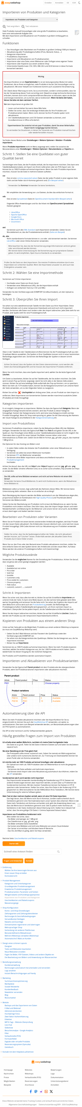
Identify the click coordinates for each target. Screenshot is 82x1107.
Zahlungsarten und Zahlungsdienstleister (21, 913)
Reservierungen (31, 1081)
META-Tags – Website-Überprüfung (19, 1022)
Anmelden (59, 3)
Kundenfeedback (11, 989)
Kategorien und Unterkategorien (18, 883)
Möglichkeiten (9, 1081)
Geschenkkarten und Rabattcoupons (29, 838)
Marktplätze (9, 984)
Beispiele (7, 1085)
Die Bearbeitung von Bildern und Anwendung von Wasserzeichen (31, 957)
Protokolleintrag (39, 604)
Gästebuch (9, 1047)
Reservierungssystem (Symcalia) (18, 1044)
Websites (28, 1070)
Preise (6, 1077)
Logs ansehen (10, 970)
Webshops (29, 1073)
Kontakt (29, 861)
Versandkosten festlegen (15, 919)
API (11, 774)
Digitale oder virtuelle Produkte (17, 1041)
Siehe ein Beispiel (57, 232)
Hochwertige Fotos (12, 1014)
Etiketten (8, 1019)
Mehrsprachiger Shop (13, 927)
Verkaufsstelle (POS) (13, 1036)
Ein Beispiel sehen (55, 180)
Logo (53, 1073)
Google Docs (16, 217)
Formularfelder (11, 1039)
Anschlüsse (29, 1085)
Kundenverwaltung (12, 965)
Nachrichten (9, 1073)
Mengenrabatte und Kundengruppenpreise (22, 895)
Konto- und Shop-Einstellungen (17, 911)
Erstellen (48, 3)
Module (6, 1002)
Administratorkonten (13, 1011)
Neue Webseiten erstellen (15, 952)
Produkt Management (11, 880)
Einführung (7, 867)
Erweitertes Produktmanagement (18, 889)
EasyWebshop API (41, 722)
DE (68, 3)
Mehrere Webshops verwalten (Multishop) (22, 936)
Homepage (8, 1070)
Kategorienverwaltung (45, 418)
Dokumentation (57, 1077)
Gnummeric (16, 222)
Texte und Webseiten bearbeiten (18, 949)
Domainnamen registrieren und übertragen (22, 924)
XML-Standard (29, 230)
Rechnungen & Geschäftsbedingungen (20, 916)
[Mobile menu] (79, 805)
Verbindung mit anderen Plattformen (20, 930)
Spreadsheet (22, 199)
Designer (8, 946)
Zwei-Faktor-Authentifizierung (16, 1016)
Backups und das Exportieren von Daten (21, 1005)
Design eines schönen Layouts (15, 943)
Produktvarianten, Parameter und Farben (21, 892)
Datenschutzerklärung (48, 1104)
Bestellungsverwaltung (12, 962)
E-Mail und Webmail (13, 1008)
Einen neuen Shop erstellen (16, 873)
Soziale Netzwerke (12, 986)
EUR (74, 3)
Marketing (7, 978)
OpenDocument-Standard (45, 199)
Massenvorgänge (11, 903)
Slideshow (9, 1028)
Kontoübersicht (11, 876)
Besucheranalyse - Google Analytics (19, 1030)
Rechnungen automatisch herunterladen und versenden (27, 968)
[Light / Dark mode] (79, 3)
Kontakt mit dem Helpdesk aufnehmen (18, 1052)
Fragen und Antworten (13, 861)
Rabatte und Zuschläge (14, 922)
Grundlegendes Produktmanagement (20, 886)
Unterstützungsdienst (59, 1081)
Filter (7, 1033)
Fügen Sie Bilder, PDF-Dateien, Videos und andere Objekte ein (29, 954)
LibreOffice (15, 212)
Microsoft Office (17, 219)
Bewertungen (56, 1070)
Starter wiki (13, 843)
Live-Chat (8, 1025)
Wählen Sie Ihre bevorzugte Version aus (21, 870)
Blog (6, 995)
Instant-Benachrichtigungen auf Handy (20, 973)
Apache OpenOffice (19, 214)
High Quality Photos (44, 498)
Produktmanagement (15, 460)
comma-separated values (27, 178)
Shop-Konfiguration (10, 908)
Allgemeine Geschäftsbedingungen (23, 1104)
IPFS (17, 455)
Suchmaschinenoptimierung (16, 981)
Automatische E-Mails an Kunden (18, 938)
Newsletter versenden (13, 992)
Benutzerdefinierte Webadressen (18, 933)
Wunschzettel (10, 998)
